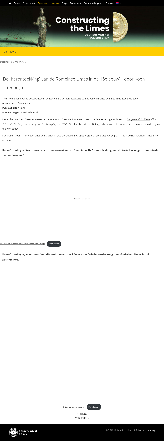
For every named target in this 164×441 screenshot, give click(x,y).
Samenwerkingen (93, 3)
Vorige (83, 413)
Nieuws (55, 3)
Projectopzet (29, 3)
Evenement (75, 3)
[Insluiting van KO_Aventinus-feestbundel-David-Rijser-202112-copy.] (82, 198)
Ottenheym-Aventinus (72, 407)
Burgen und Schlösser (138, 119)
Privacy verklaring (145, 430)
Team (17, 3)
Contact (109, 3)
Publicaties (43, 3)
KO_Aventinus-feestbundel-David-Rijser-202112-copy (22, 243)
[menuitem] (118, 3)
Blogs (64, 3)
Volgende (80, 417)
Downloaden (54, 243)
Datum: (4, 61)
